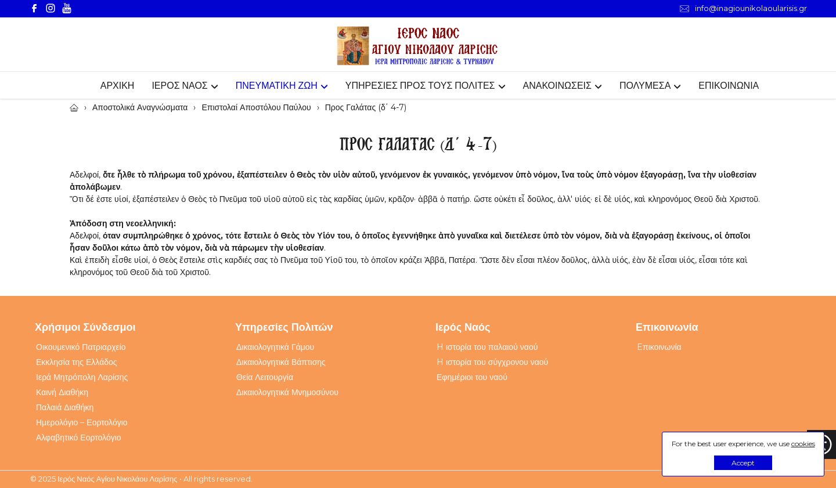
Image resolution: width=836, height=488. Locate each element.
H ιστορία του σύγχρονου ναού (492, 362)
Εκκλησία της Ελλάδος (76, 362)
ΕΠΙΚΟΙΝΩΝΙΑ (728, 85)
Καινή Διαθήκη (62, 392)
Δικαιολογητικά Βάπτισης (281, 362)
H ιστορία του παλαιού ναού (487, 347)
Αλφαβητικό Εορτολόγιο (78, 437)
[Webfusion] (418, 46)
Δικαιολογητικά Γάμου (275, 347)
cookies (803, 443)
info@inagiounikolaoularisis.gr (743, 8)
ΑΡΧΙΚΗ (117, 85)
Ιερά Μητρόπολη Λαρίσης (82, 377)
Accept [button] (743, 462)
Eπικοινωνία (659, 347)
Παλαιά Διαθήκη (64, 407)
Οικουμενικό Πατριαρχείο (81, 347)
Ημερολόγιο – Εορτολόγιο (82, 422)
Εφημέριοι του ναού (472, 377)
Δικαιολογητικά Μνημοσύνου (287, 392)
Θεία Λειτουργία (264, 377)
